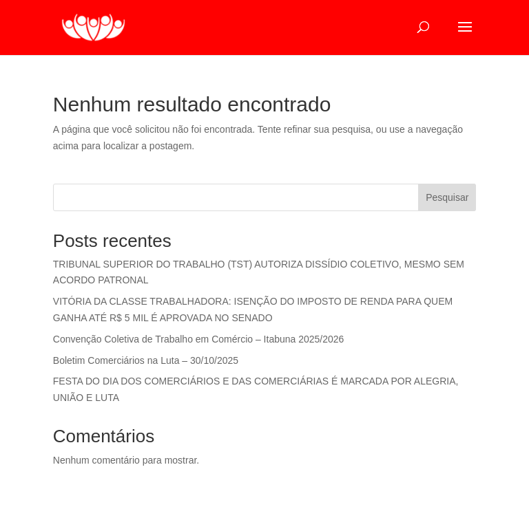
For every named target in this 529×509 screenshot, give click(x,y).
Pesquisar (447, 197)
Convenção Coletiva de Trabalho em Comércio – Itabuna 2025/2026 (198, 339)
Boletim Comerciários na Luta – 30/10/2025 (145, 360)
